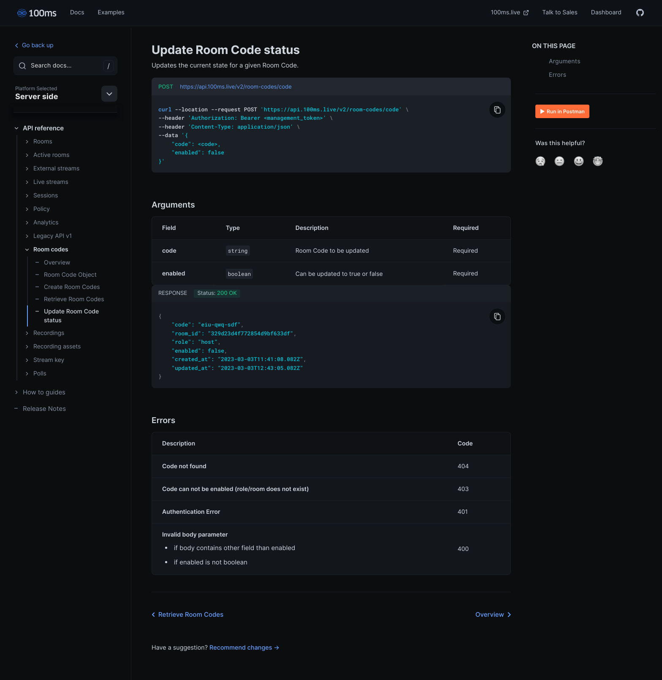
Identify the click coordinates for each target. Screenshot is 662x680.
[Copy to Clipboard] (497, 109)
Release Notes (40, 409)
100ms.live (510, 12)
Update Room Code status (67, 316)
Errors (557, 74)
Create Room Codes (67, 287)
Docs (77, 12)
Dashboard (606, 12)
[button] (540, 161)
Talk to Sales (560, 12)
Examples (111, 12)
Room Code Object (66, 274)
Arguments (565, 61)
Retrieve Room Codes (69, 299)
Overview (52, 262)
